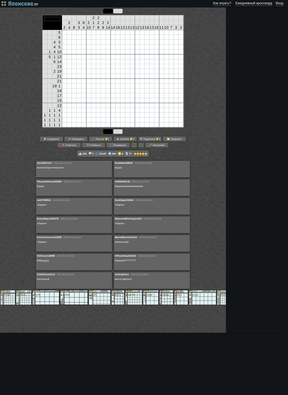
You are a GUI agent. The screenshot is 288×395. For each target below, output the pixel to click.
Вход (279, 3)
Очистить (69, 145)
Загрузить (174, 138)
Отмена (93, 145)
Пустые (100, 138)
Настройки (157, 145)
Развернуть (118, 145)
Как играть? (222, 3)
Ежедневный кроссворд (254, 3)
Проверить (76, 138)
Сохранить (51, 138)
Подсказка (150, 138)
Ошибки (125, 138)
